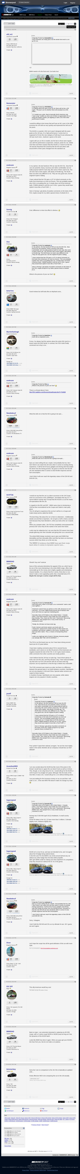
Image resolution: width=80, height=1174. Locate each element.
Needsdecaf (11, 413)
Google (61, 1108)
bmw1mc (10, 291)
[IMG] (6, 1141)
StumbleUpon (10, 1111)
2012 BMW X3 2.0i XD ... (13, 363)
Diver (8, 943)
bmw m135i (28, 1118)
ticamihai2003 (12, 766)
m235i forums (53, 1121)
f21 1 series (66, 1119)
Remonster (10, 103)
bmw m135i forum (36, 1118)
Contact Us (56, 1155)
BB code (7, 1138)
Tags (5, 1115)
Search (56, 14)
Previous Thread (36, 1124)
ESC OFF (9, 986)
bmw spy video (58, 1119)
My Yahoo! (44, 1111)
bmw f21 (13, 1118)
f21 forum (72, 1119)
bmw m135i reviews (57, 1118)
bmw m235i (66, 1118)
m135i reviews (35, 1121)
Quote (71, 93)
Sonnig (9, 209)
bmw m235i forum (13, 1119)
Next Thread (45, 1124)
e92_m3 (9, 34)
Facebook (26, 1108)
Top (77, 1155)
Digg (43, 1108)
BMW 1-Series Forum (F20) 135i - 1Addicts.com (13, 18)
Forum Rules (8, 1146)
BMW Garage (23, 14)
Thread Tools (70, 27)
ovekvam (10, 165)
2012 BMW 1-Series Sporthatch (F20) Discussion (55, 18)
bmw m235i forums (24, 1119)
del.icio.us (26, 1111)
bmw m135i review (46, 1118)
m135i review (27, 1121)
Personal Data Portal (52, 1170)
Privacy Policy (25, 1170)
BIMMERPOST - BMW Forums (67, 1155)
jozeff (8, 693)
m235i (40, 1121)
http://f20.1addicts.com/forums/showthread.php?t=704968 (47, 392)
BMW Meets (32, 14)
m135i (6, 1121)
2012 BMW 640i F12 (12, 832)
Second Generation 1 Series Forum (32, 18)
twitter (8, 1108)
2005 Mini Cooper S (12, 828)
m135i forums (19, 1121)
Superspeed (11, 800)
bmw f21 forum (20, 1118)
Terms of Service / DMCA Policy (38, 1170)
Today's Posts (48, 14)
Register (72, 3)
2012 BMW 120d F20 (12, 830)
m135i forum (11, 1121)
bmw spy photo (33, 1119)
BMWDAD (10, 561)
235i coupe (7, 1118)
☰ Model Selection (24, 2)
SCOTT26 (9, 495)
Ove (8, 242)
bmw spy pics (50, 1119)
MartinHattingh (12, 332)
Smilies (6, 1140)
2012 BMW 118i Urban (12, 365)
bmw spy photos (42, 1119)
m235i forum (46, 1121)
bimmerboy (11, 1069)
